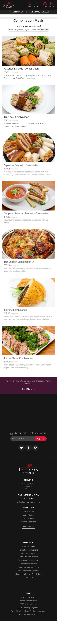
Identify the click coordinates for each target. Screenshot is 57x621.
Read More (28, 389)
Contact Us (28, 577)
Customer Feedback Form (29, 567)
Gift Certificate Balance (28, 556)
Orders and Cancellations (28, 560)
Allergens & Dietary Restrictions (28, 574)
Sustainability (28, 515)
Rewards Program (28, 553)
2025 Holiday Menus (28, 604)
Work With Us (28, 526)
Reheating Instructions (28, 550)
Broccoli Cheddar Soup (28, 614)
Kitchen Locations (28, 521)
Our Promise (28, 511)
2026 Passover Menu (28, 600)
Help (30, 5)
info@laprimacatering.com (28, 502)
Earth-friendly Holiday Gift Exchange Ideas (28, 611)
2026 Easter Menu (28, 597)
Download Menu (28, 546)
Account (37, 5)
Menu (51, 5)
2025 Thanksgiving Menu (28, 607)
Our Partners (28, 518)
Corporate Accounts (28, 563)
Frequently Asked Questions (28, 570)
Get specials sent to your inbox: (28, 433)
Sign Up (40, 438)
